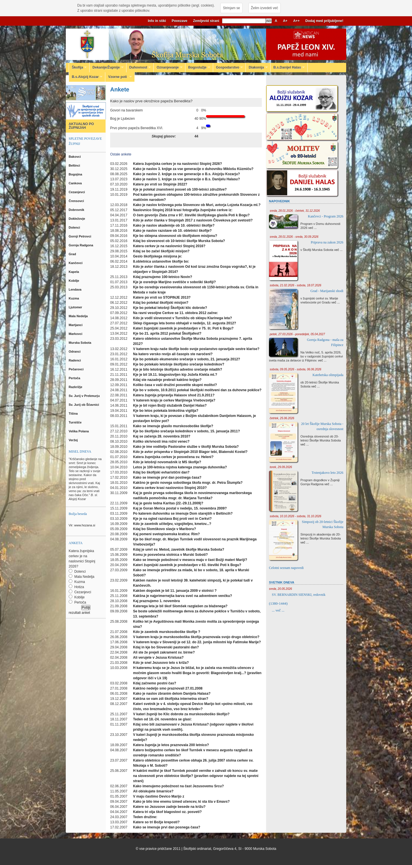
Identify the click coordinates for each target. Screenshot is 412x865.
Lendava (75, 289)
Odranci (75, 351)
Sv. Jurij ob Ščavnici (84, 404)
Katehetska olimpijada (327, 375)
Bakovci (75, 156)
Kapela (74, 271)
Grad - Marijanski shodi (326, 291)
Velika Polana (79, 431)
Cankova (76, 183)
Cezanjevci (77, 192)
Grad (73, 254)
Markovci (76, 333)
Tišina (74, 413)
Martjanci (76, 325)
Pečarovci (76, 369)
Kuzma (74, 298)
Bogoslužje (197, 67)
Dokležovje (77, 218)
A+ (285, 21)
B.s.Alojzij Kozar (85, 77)
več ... (312, 227)
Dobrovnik (77, 209)
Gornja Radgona (81, 245)
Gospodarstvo (228, 67)
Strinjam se (231, 8)
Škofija (78, 67)
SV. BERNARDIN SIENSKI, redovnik (298, 595)
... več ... (278, 610)
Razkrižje (76, 387)
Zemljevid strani (206, 21)
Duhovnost (138, 67)
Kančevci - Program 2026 (325, 216)
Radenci (76, 360)
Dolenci (75, 227)
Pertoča (75, 378)
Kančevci (76, 263)
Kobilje (74, 280)
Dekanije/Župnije (106, 67)
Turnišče (76, 422)
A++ (296, 21)
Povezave (179, 21)
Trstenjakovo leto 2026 (327, 473)
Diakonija (257, 67)
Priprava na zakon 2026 (327, 242)
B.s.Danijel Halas (288, 67)
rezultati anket (79, 613)
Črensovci (77, 201)
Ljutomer (76, 307)
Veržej (74, 440)
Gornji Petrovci (80, 236)
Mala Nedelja (79, 316)
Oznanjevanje (168, 67)
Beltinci (75, 165)
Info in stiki (157, 21)
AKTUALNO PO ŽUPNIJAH (81, 126)
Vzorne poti (118, 77)
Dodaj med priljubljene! (324, 21)
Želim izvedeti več (264, 8)
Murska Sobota (81, 342)
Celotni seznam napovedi (286, 568)
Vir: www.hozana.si (82, 525)
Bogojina (76, 174)
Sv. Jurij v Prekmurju (85, 395)
